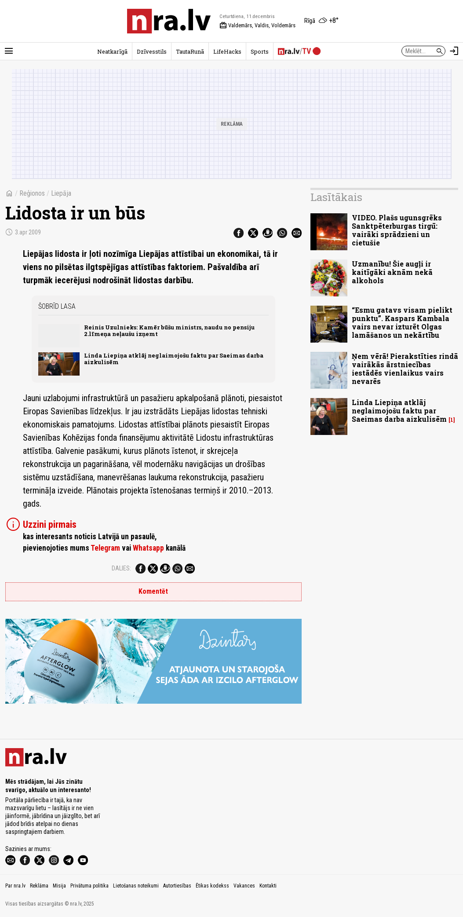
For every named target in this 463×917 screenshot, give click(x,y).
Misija (59, 886)
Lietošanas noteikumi (136, 886)
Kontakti (268, 886)
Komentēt (153, 591)
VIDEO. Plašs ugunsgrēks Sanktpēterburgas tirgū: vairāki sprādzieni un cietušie (397, 230)
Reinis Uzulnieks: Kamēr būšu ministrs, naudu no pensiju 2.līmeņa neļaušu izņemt (169, 330)
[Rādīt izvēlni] (9, 51)
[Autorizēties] (454, 51)
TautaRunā (190, 51)
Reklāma (39, 886)
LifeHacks (227, 51)
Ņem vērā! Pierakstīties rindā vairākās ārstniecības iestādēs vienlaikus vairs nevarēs (405, 368)
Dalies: (121, 568)
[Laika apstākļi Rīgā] (321, 21)
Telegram (105, 548)
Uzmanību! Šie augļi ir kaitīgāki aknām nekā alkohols (392, 272)
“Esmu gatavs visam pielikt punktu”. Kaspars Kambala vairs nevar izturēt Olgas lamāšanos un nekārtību (402, 322)
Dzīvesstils (152, 51)
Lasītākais (336, 197)
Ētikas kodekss (212, 886)
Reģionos (32, 193)
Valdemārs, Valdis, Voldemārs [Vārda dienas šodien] (257, 25)
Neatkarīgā (112, 51)
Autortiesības (177, 886)
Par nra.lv (15, 886)
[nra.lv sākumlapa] (169, 21)
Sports (260, 51)
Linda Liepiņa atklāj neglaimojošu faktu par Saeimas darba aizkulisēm (173, 358)
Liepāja (61, 193)
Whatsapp (148, 548)
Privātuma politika (89, 886)
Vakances (244, 886)
